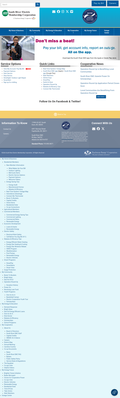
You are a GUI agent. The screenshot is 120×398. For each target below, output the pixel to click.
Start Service (8, 73)
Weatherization (11, 251)
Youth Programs (9, 292)
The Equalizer (8, 363)
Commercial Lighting (13, 217)
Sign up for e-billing (10, 82)
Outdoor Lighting (14, 170)
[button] (9, 48)
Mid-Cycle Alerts (14, 173)
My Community (34, 31)
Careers (6, 134)
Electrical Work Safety (13, 234)
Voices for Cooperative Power (14, 378)
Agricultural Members (11, 209)
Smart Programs (9, 260)
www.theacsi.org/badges (67, 139)
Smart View (10, 267)
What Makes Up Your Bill (17, 168)
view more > (101, 97)
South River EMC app (50, 71)
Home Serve (10, 203)
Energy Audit (13, 185)
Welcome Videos (14, 179)
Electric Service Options (17, 175)
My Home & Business (16, 31)
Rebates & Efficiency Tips (52, 87)
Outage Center (106, 32)
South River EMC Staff (14, 333)
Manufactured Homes (16, 187)
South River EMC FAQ (13, 354)
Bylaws (8, 356)
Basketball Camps (12, 297)
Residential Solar (12, 205)
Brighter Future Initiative (12, 373)
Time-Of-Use (8, 389)
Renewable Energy (12, 221)
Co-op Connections (13, 207)
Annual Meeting (9, 344)
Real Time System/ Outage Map (54, 69)
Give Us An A (10, 295)
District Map (8, 342)
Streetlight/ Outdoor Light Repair (15, 78)
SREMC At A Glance (13, 338)
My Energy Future (90, 31)
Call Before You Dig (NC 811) (16, 237)
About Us (7, 328)
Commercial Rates (12, 219)
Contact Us (7, 129)
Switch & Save (48, 82)
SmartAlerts (10, 265)
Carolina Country (10, 347)
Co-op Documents (10, 349)
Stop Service (8, 76)
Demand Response (10, 307)
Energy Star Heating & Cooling (16, 244)
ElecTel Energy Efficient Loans (14, 311)
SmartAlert (7, 80)
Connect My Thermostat (51, 89)
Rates (8, 352)
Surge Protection (10, 270)
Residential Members (11, 162)
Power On (7, 287)
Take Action (8, 391)
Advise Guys (47, 78)
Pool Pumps (10, 253)
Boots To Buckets (12, 198)
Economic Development (12, 224)
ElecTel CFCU (8, 280)
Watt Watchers (48, 75)
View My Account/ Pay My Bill (14, 69)
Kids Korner (8, 316)
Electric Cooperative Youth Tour (17, 299)
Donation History (12, 285)
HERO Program (11, 249)
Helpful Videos (9, 368)
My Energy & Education (54, 31)
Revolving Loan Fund (11, 289)
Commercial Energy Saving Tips (17, 215)
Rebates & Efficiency (16, 189)
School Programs (10, 323)
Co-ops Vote (8, 365)
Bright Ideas (8, 277)
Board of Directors (12, 331)
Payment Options (9, 71)
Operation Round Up (50, 84)
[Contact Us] (53, 12)
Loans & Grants (11, 227)
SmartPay (46, 80)
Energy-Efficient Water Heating (16, 242)
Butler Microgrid (9, 375)
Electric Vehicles (12, 258)
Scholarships (10, 301)
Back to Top (62, 114)
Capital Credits (11, 200)
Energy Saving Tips (12, 182)
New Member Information (15, 165)
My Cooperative (73, 31)
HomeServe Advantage (14, 194)
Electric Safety (9, 231)
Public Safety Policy (13, 359)
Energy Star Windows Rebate (16, 246)
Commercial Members (11, 211)
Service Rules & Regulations (16, 361)
